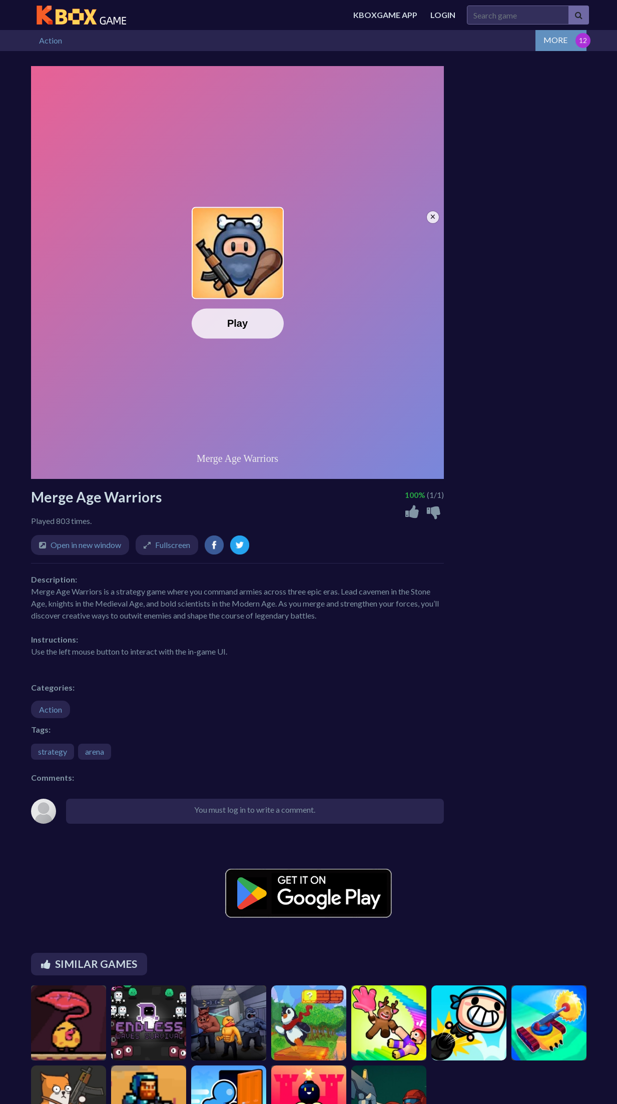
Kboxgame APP (385, 15)
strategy (52, 751)
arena (94, 751)
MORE (555, 40)
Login (442, 15)
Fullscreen (172, 544)
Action (50, 709)
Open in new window (86, 544)
